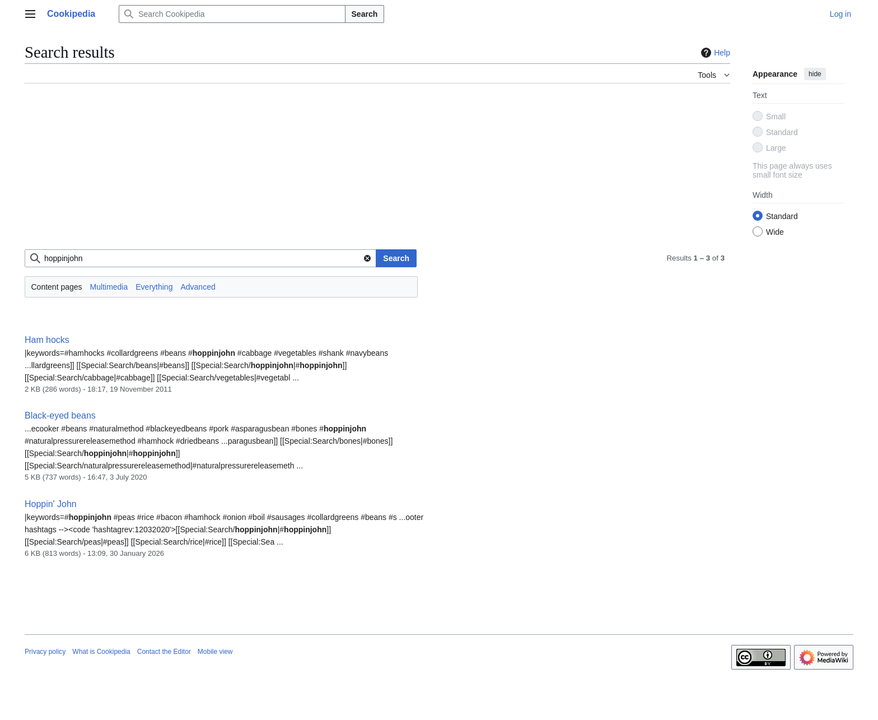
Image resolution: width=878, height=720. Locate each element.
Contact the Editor (164, 652)
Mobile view (215, 652)
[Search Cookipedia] (232, 14)
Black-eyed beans (60, 415)
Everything (154, 286)
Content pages (56, 286)
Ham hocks (47, 340)
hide (815, 74)
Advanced (197, 286)
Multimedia (109, 286)
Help (714, 53)
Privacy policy (45, 652)
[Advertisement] (361, 170)
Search (365, 14)
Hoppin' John (51, 504)
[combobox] (200, 258)
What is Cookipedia (101, 652)
